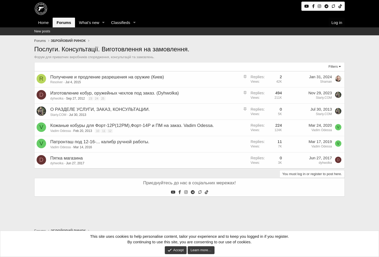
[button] (103, 22)
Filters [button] (333, 66)
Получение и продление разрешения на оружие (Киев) (107, 77)
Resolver (56, 82)
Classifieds (120, 22)
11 (103, 130)
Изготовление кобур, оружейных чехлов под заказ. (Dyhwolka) (114, 93)
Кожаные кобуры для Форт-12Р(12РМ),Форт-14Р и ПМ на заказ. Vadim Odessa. (132, 125)
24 (96, 98)
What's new (89, 22)
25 (102, 98)
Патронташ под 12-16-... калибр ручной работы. (99, 141)
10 (97, 130)
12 (110, 130)
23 (90, 98)
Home (43, 22)
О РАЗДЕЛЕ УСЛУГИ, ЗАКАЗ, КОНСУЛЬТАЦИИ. (100, 109)
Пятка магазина (66, 158)
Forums (64, 22)
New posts (42, 31)
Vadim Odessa (60, 131)
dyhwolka (56, 98)
